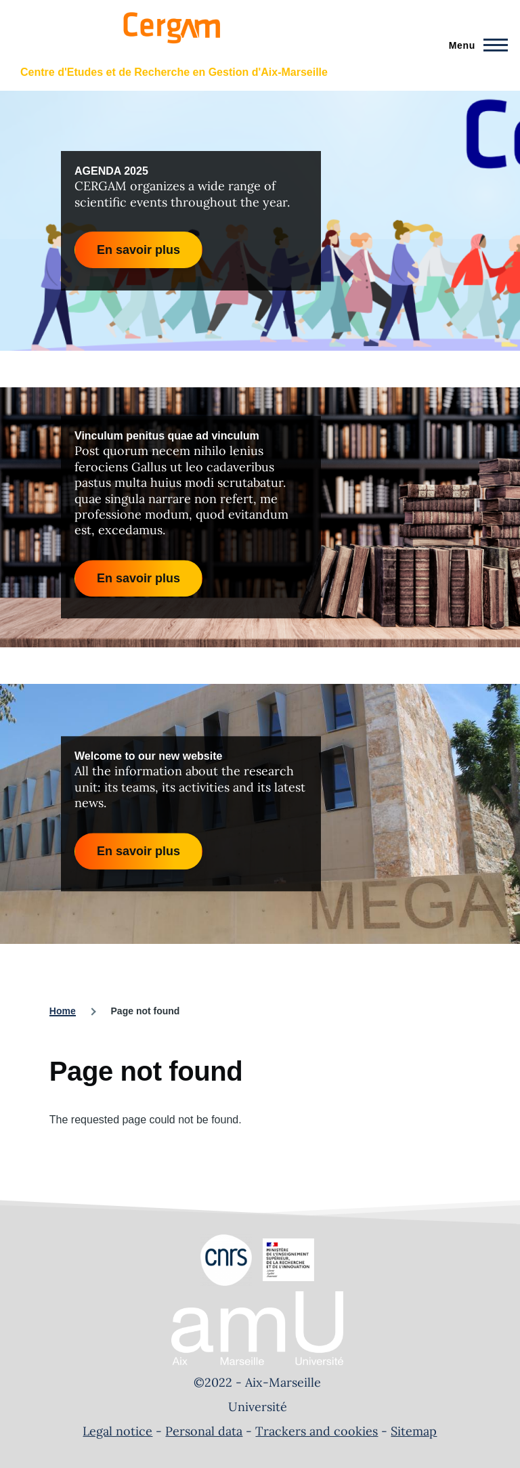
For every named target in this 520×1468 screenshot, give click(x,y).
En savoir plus (138, 250)
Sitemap (414, 1431)
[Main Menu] (474, 45)
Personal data (203, 1431)
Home (62, 1011)
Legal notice (117, 1431)
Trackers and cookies (316, 1431)
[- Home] (170, 39)
